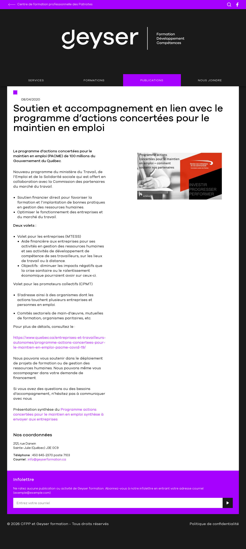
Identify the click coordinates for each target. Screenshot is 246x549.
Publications (151, 80)
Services (36, 80)
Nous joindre (210, 80)
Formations (94, 80)
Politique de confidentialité (214, 524)
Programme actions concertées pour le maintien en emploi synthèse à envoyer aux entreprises (58, 414)
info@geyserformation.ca (47, 459)
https (18, 337)
